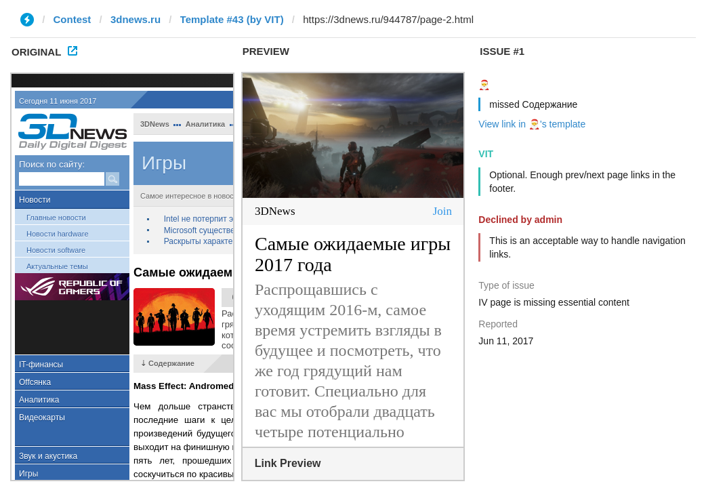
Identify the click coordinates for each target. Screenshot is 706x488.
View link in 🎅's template (531, 124)
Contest (72, 19)
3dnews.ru (135, 19)
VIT (485, 153)
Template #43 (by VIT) (232, 19)
